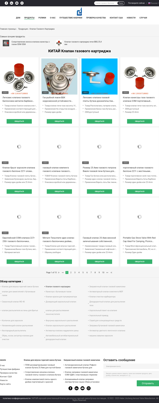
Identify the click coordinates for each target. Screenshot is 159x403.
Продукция (23, 29)
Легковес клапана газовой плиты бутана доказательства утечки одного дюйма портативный (98, 99)
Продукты (29, 18)
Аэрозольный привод (98, 315)
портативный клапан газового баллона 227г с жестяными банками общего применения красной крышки (138, 169)
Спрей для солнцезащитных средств (105, 320)
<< (63, 272)
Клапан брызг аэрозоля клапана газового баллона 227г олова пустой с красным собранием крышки (19, 169)
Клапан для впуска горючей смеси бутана (20, 287)
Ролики (42, 18)
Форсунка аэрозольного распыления (62, 320)
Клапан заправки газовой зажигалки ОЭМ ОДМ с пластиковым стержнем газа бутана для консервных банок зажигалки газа (81, 374)
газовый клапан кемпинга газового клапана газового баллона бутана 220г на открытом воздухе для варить (58, 169)
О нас (53, 18)
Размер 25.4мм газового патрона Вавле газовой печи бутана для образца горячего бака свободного (99, 169)
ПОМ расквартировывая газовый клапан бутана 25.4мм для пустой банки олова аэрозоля (43, 366)
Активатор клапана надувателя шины (62, 331)
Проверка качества (96, 18)
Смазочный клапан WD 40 (13, 302)
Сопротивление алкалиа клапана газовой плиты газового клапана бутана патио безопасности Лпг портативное (43, 374)
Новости (131, 18)
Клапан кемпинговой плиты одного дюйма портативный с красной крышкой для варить (41, 381)
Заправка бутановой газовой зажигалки (107, 325)
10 (103, 272)
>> (107, 272)
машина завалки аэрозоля (101, 336)
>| (111, 272)
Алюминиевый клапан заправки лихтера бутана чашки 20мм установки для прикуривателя (82, 381)
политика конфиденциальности (16, 398)
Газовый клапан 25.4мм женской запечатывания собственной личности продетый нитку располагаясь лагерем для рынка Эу (99, 240)
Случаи (143, 18)
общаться (19, 121)
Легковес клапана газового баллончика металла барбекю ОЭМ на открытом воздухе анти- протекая (19, 99)
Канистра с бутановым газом (58, 292)
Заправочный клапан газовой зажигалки (107, 287)
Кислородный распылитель (14, 331)
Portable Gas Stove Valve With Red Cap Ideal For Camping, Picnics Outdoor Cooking (139, 240)
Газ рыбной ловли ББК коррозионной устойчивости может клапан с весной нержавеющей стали (57, 99)
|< (58, 272)
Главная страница (8, 29)
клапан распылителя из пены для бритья (20, 310)
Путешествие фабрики (70, 18)
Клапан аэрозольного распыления (61, 325)
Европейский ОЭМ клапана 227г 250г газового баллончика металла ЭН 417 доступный (19, 240)
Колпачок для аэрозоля (12, 320)
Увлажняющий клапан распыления (17, 325)
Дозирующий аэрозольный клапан (61, 302)
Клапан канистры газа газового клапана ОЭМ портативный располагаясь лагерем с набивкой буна (139, 99)
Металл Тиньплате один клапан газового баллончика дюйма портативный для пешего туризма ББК (58, 240)
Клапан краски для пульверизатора (61, 297)
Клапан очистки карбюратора (102, 297)
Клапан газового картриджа (58, 287)
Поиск (121, 3)
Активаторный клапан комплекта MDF (106, 292)
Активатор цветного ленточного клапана (107, 331)
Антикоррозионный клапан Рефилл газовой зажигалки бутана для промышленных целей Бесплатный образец (80, 366)
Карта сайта (5, 384)
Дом (18, 18)
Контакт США (116, 18)
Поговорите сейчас (136, 3)
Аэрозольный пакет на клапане (103, 310)
